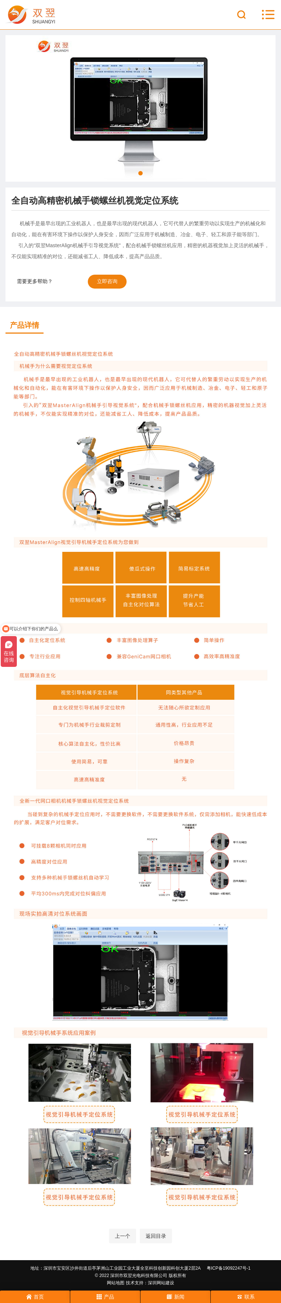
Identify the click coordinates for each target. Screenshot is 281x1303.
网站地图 (115, 1282)
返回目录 (156, 1236)
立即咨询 (107, 281)
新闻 (175, 1297)
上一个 (122, 1236)
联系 (246, 1297)
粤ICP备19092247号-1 (229, 1268)
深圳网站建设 (161, 1282)
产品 (105, 1297)
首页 (35, 1297)
